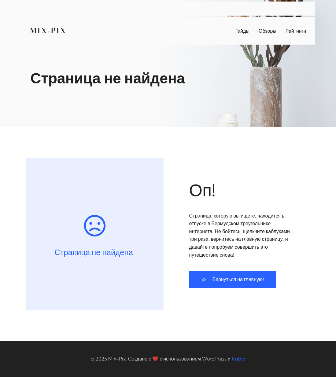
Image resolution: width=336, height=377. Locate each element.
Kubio (238, 359)
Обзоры (267, 31)
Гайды (242, 31)
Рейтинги (296, 31)
